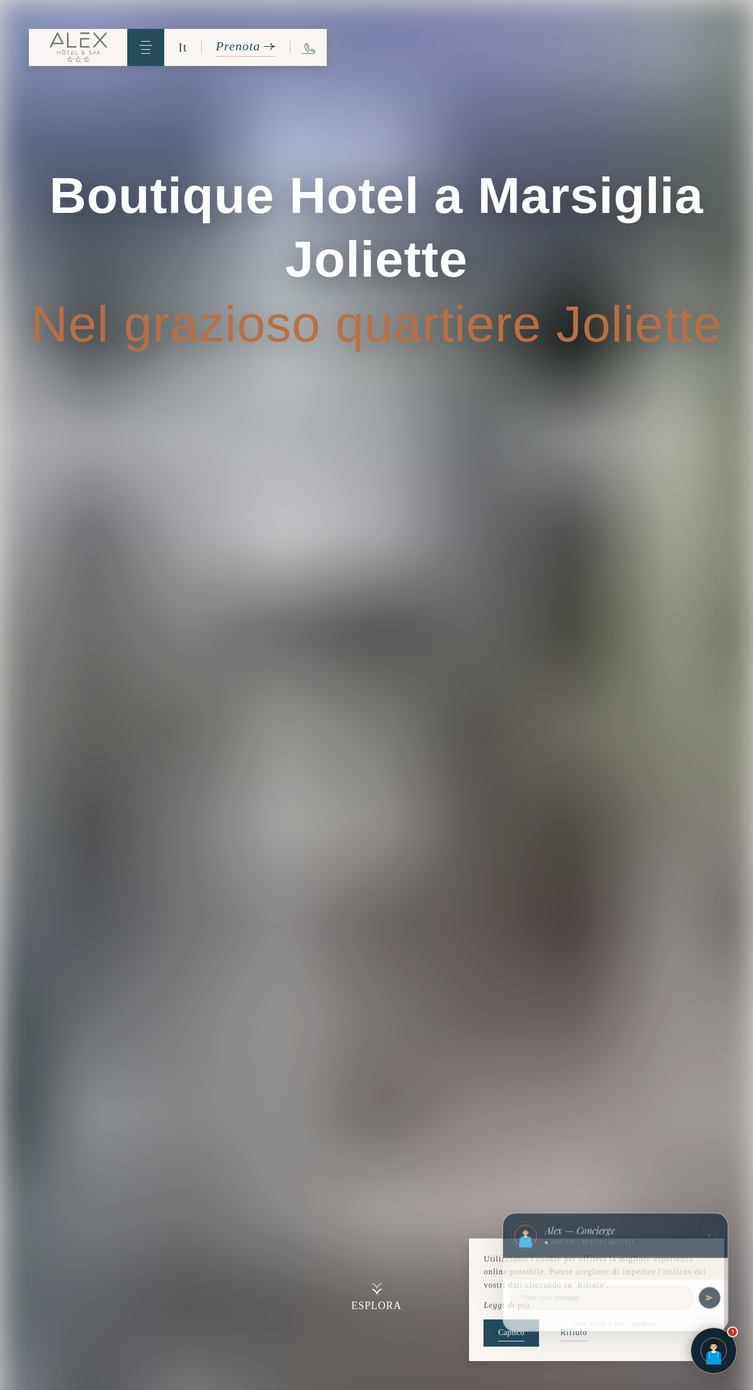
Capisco (511, 1332)
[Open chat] (714, 1351)
